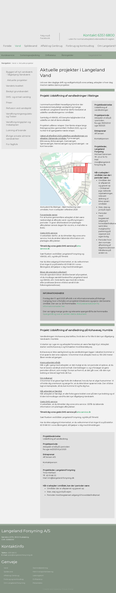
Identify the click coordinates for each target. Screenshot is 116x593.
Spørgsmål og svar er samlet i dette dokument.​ (65, 314)
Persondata (37, 583)
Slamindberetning (40, 568)
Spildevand (30, 46)
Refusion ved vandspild (18, 108)
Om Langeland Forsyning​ (14, 583)
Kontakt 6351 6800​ (99, 35)
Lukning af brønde (16, 130)
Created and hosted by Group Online (58, 589)
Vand (18, 46)
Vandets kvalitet (14, 85)
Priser (9, 102)
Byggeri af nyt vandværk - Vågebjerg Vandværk (19, 73)
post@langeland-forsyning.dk (20, 555)
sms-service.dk (84, 412)
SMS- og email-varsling (18, 97)
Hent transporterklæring (43, 572)
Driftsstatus (50, 55)
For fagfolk (12, 144)
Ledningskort (38, 575)
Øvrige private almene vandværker (18, 137)
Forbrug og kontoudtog (80, 46)
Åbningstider (67, 55)
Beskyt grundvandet (17, 91)
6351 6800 (12, 553)
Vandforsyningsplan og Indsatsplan (18, 123)
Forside (7, 46)
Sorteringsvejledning (30, 55)
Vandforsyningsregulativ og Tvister (19, 115)
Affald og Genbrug (51, 46)
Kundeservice (7, 55)
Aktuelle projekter (26, 63)
